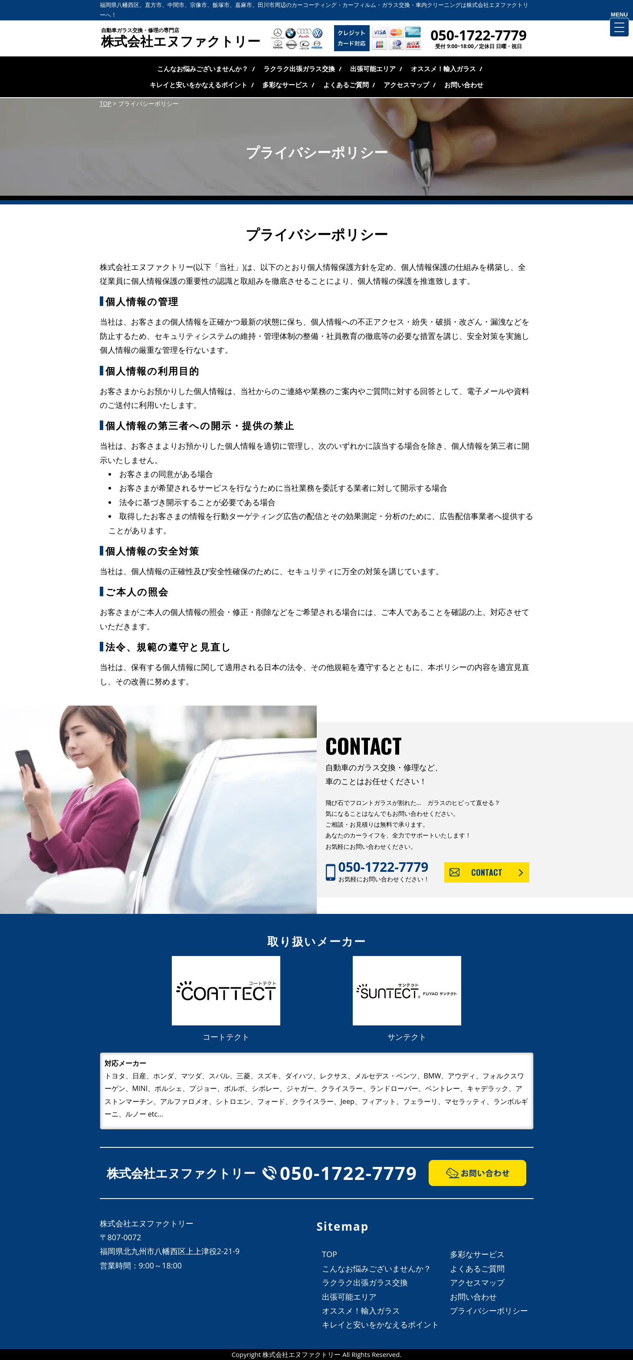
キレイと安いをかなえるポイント (198, 84)
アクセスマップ (406, 84)
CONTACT (486, 872)
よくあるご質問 (346, 84)
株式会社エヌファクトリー (183, 38)
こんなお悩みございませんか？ (202, 68)
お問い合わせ (463, 84)
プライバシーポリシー (489, 1310)
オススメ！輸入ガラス (443, 68)
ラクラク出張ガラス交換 (299, 68)
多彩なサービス (285, 84)
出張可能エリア (373, 68)
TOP (329, 1254)
